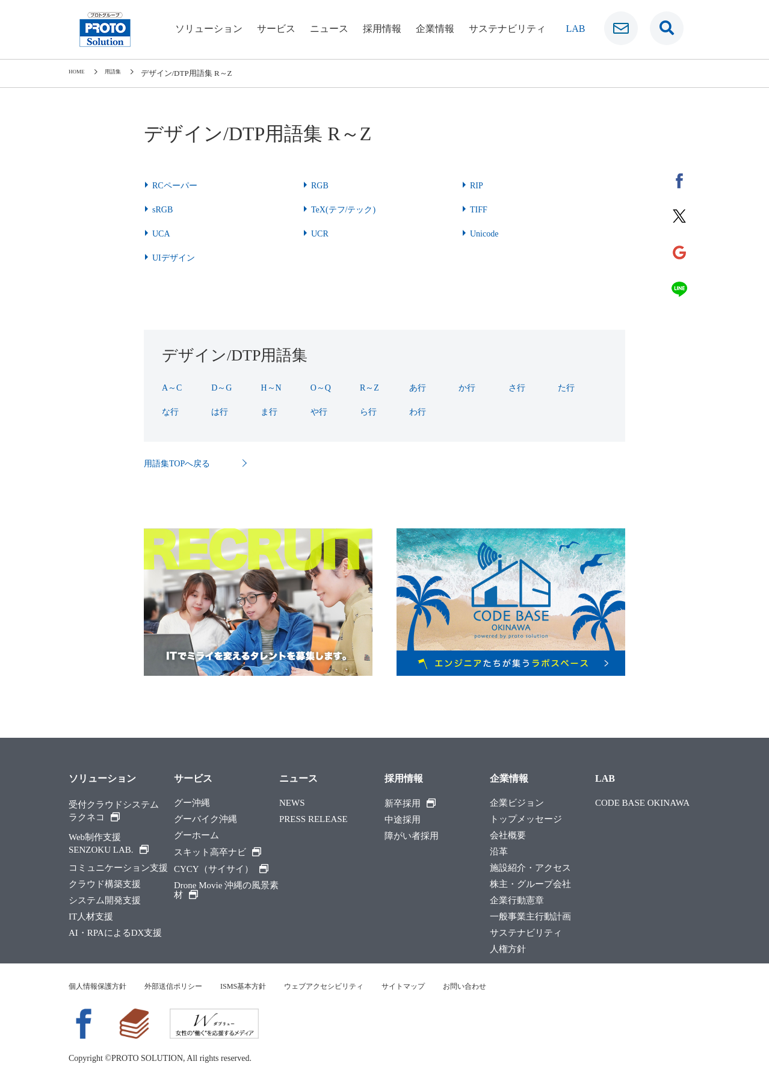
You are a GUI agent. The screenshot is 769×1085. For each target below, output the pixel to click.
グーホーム (196, 836)
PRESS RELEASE (313, 820)
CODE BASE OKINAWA (642, 804)
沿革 (499, 853)
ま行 (270, 411)
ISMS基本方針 (266, 987)
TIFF (480, 209)
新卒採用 (410, 804)
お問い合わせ (515, 987)
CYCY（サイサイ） (221, 870)
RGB (321, 185)
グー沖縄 (192, 804)
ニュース (329, 28)
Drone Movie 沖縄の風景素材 (226, 891)
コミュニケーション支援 (118, 869)
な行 (171, 411)
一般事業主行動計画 (530, 918)
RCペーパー (177, 185)
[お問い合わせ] (621, 28)
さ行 (518, 387)
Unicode (486, 233)
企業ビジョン (517, 804)
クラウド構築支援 (105, 885)
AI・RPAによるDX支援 (115, 934)
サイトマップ (447, 987)
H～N (272, 387)
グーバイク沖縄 (205, 820)
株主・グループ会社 (530, 885)
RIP (477, 185)
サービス (276, 28)
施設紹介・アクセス (530, 869)
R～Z (370, 387)
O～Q (322, 387)
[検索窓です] (667, 28)
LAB (605, 780)
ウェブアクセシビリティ (357, 987)
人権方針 (508, 950)
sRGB (164, 209)
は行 (220, 411)
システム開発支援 (105, 901)
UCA (162, 233)
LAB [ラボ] (575, 28)
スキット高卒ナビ (217, 853)
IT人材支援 (91, 918)
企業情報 (435, 28)
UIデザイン (176, 257)
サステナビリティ (507, 28)
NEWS (292, 804)
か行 (468, 387)
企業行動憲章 (517, 901)
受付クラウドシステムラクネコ (114, 812)
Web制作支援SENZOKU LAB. (109, 844)
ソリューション (208, 28)
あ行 (418, 387)
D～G (223, 387)
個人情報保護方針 (102, 987)
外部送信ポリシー (187, 987)
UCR (321, 233)
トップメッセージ (526, 820)
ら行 (369, 411)
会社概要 (508, 836)
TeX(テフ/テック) (347, 209)
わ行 (418, 411)
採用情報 (382, 28)
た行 (567, 387)
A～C (173, 387)
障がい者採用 (411, 837)
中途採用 (402, 821)
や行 (320, 411)
